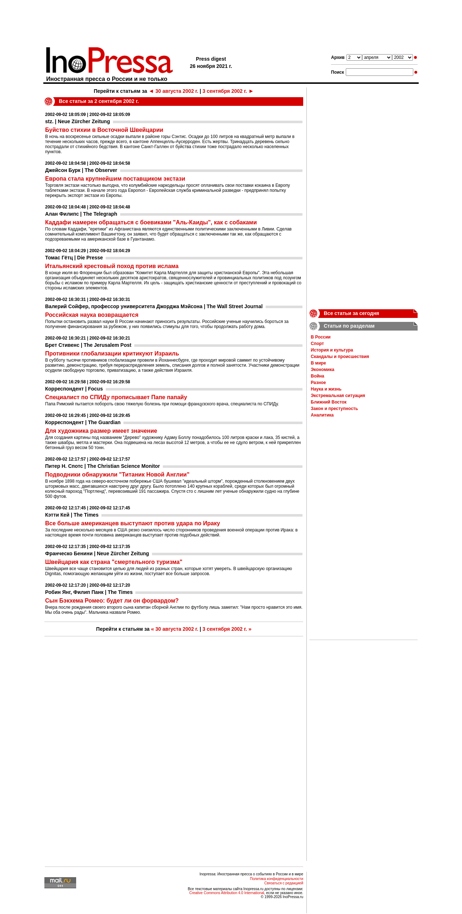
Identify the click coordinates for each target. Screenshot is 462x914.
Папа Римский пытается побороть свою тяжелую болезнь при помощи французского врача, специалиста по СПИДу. (162, 403)
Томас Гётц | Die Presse (74, 257)
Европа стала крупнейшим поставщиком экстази (115, 179)
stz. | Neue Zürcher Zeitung (77, 121)
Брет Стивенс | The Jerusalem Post (88, 345)
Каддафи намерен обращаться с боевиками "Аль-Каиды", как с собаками (151, 222)
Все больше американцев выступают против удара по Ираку (132, 523)
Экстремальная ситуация (338, 395)
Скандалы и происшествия (340, 356)
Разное (318, 382)
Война (317, 376)
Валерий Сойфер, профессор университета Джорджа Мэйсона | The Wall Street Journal (154, 306)
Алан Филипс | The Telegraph (81, 214)
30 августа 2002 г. (173, 91)
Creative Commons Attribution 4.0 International (226, 893)
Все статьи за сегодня (351, 313)
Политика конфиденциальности (276, 879)
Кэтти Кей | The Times (72, 515)
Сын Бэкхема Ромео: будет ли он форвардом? (112, 601)
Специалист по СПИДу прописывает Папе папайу (116, 397)
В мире (318, 363)
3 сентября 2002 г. (228, 91)
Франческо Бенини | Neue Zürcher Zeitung (97, 553)
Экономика (322, 369)
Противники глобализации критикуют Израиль (112, 353)
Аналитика (322, 415)
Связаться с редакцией (283, 883)
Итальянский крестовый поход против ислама (112, 266)
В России (321, 337)
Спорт (317, 343)
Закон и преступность (334, 408)
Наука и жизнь (326, 389)
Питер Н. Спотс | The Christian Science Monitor (102, 466)
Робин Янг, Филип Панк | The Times (88, 592)
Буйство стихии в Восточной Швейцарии (104, 130)
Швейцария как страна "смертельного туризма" (113, 562)
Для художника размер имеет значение (101, 431)
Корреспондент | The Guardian (83, 422)
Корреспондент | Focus (74, 389)
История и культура (332, 350)
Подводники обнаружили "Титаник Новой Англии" (117, 474)
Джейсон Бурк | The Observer (81, 170)
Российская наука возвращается (92, 315)
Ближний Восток (328, 402)
